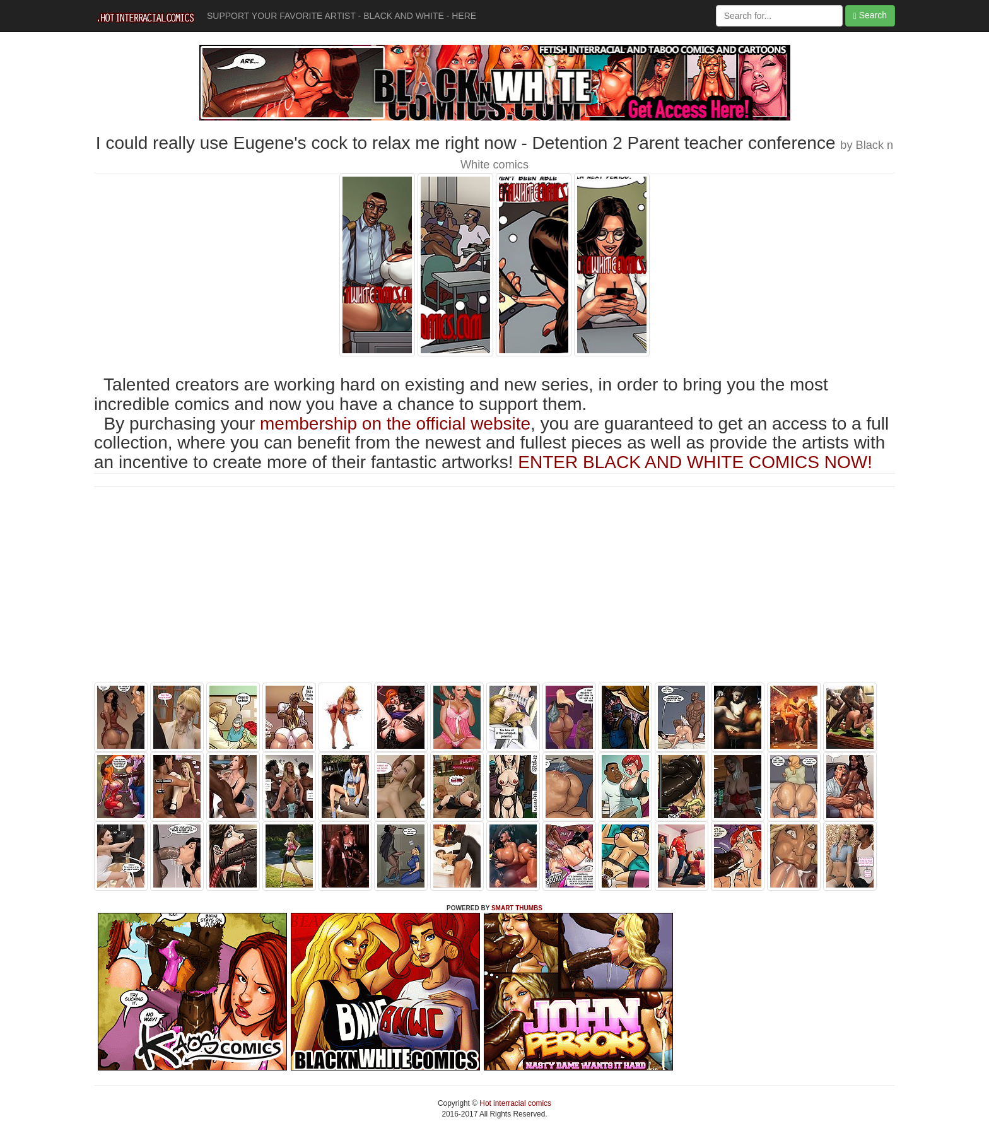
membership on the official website (395, 423)
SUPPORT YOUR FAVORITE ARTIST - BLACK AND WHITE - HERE (341, 16)
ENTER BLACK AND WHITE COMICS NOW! (695, 462)
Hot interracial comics (514, 1103)
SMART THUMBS (516, 908)
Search (870, 15)
